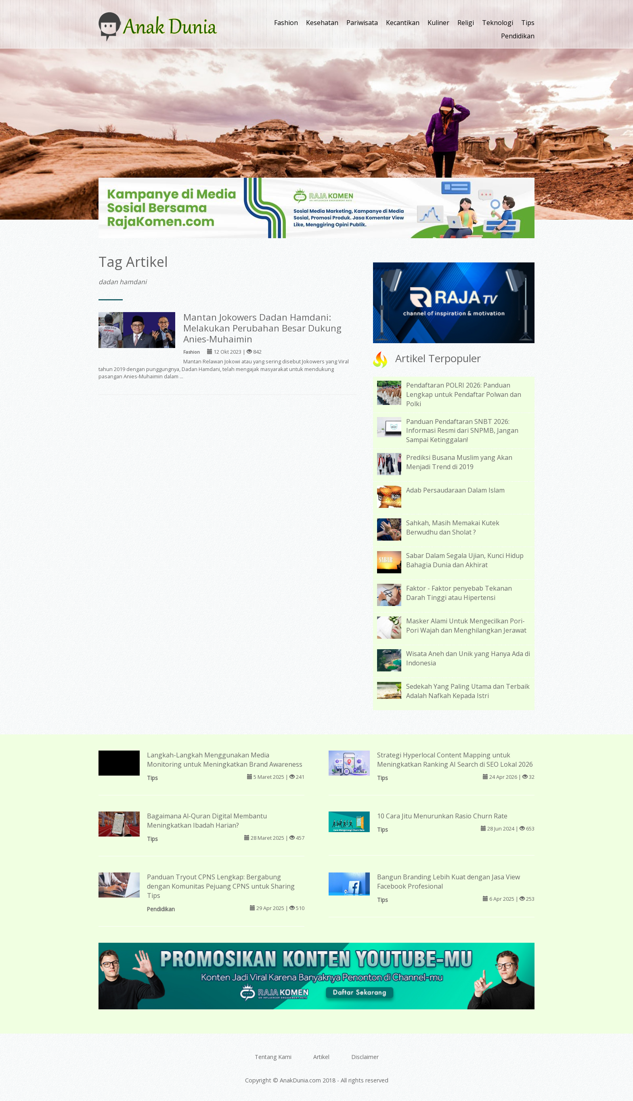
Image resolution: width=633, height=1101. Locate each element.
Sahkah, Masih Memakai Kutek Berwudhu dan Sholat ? (452, 527)
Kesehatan (322, 22)
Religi (465, 22)
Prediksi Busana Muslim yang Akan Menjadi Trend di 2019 (459, 462)
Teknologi (497, 22)
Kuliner (438, 22)
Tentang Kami (273, 1057)
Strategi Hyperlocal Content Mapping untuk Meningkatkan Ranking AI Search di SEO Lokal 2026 (455, 760)
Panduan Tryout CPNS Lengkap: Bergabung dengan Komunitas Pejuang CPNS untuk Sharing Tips (221, 886)
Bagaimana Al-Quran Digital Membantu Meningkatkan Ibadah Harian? (207, 821)
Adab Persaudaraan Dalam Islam (455, 490)
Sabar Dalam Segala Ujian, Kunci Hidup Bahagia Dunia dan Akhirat (465, 560)
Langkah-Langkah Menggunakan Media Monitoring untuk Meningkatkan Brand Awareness (224, 760)
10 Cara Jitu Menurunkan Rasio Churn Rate (442, 816)
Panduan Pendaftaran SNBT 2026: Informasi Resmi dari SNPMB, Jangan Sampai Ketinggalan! (462, 431)
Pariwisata (362, 22)
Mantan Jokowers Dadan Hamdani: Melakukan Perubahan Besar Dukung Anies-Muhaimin (262, 328)
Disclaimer (365, 1057)
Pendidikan (517, 35)
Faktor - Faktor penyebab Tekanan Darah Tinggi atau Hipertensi (459, 593)
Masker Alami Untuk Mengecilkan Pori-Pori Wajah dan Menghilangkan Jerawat (466, 626)
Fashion (286, 22)
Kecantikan (402, 22)
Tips (527, 22)
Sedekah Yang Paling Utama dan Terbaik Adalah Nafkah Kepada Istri (468, 691)
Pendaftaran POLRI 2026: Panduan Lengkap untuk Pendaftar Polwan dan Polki (463, 394)
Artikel (321, 1057)
